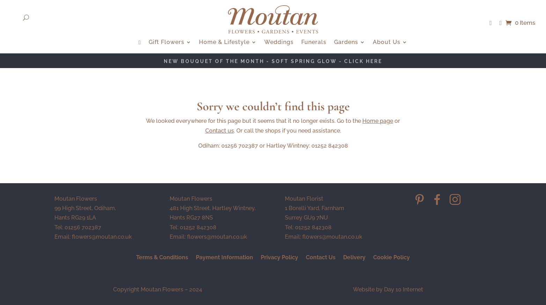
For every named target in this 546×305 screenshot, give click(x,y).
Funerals (313, 42)
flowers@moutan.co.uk (102, 236)
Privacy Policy (279, 258)
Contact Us (320, 258)
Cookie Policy (391, 258)
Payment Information (224, 258)
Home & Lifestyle (224, 42)
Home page (377, 121)
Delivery (354, 258)
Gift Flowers (166, 42)
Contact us (219, 130)
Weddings (279, 42)
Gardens (346, 42)
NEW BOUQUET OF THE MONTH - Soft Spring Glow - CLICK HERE (273, 62)
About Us (386, 42)
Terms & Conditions (162, 258)
